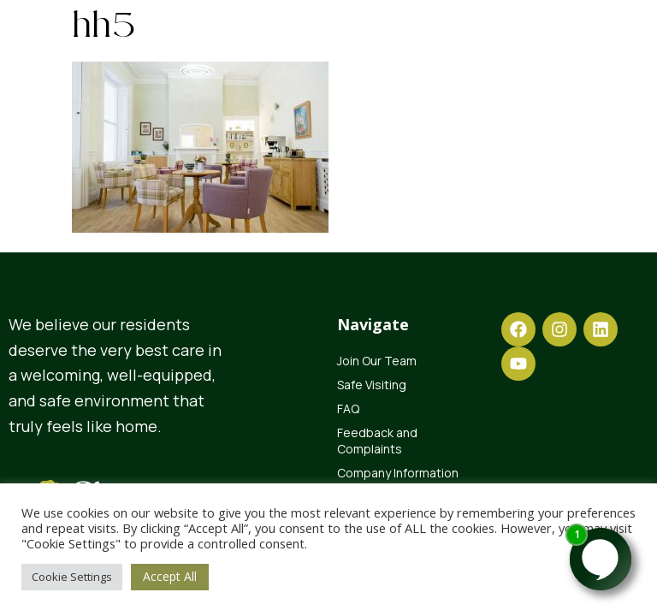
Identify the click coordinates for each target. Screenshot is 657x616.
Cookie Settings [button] (72, 576)
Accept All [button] (170, 576)
